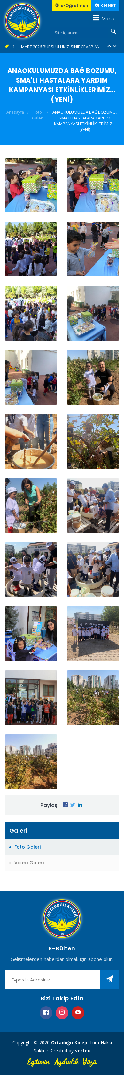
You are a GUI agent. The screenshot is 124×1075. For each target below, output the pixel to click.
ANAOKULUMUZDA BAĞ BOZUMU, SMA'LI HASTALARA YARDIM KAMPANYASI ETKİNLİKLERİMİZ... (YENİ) (84, 120)
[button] (109, 47)
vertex (82, 1050)
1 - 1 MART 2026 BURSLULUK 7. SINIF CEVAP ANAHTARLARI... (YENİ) (57, 47)
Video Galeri (29, 862)
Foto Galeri (37, 115)
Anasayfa (15, 112)
